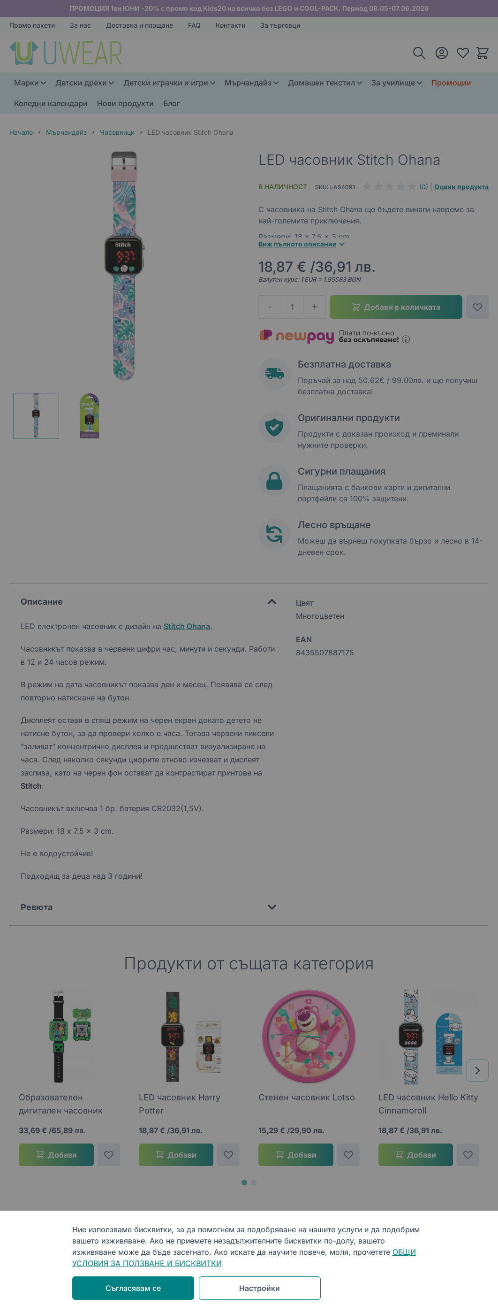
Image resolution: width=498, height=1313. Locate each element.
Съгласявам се (133, 1288)
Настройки (259, 1288)
